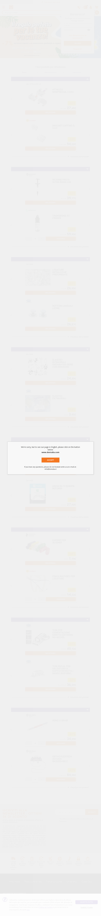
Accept (50, 460)
